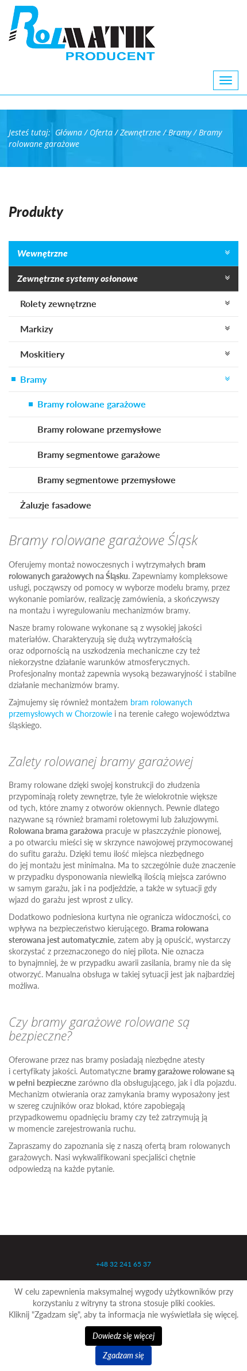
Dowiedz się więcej (123, 1335)
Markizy (36, 328)
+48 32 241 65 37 (123, 1263)
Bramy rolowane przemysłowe (99, 429)
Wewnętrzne (42, 252)
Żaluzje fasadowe (55, 504)
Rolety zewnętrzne (58, 303)
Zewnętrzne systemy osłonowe (77, 278)
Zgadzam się (123, 1355)
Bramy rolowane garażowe (91, 403)
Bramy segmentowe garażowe (98, 454)
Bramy (33, 379)
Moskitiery (42, 353)
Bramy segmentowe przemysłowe (106, 479)
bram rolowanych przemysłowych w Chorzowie (100, 708)
